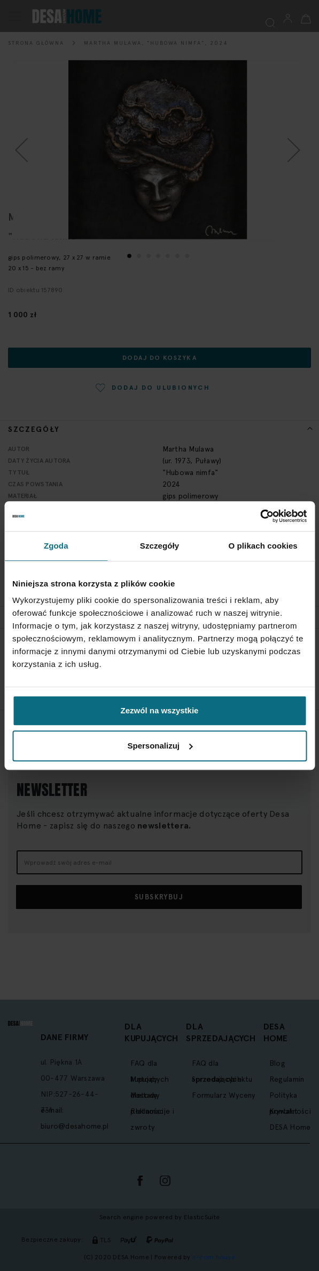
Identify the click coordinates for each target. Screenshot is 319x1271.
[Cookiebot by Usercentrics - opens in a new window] (260, 516)
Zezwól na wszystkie (160, 710)
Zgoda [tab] (56, 545)
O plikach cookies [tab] (263, 545)
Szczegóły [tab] (159, 545)
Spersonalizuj (159, 745)
